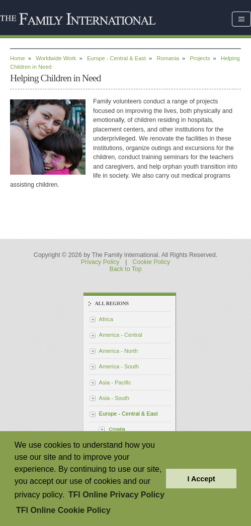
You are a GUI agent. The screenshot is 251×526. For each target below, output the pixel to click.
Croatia (117, 429)
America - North (118, 351)
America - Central (120, 335)
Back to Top (125, 269)
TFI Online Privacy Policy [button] (116, 494)
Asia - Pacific (115, 382)
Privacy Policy (100, 262)
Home (17, 58)
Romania (168, 58)
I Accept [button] (201, 479)
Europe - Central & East (116, 58)
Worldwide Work (56, 58)
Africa (106, 319)
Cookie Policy (152, 262)
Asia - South (114, 398)
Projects (200, 58)
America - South (119, 366)
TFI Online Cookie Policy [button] (63, 510)
